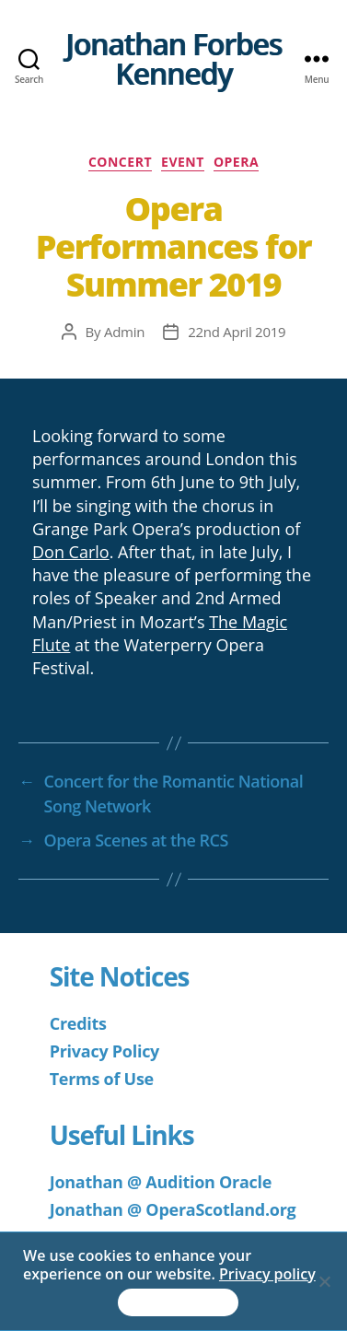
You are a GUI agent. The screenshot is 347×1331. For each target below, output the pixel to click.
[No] (324, 1281)
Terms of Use (102, 1079)
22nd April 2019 (236, 331)
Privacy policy (267, 1274)
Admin (124, 331)
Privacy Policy (104, 1051)
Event (182, 162)
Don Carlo (71, 552)
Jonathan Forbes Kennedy (173, 58)
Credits (78, 1023)
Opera (236, 162)
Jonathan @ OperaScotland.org (173, 1209)
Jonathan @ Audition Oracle (161, 1182)
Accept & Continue (178, 1303)
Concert (120, 162)
